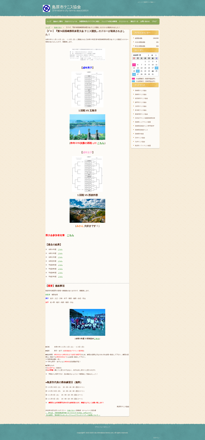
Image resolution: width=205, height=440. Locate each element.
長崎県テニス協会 (140, 90)
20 (138, 71)
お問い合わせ (145, 21)
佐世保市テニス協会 (141, 98)
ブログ (154, 21)
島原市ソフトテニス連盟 (143, 145)
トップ (49, 21)
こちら (100, 143)
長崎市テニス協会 (140, 94)
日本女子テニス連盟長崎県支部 (145, 118)
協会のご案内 (58, 21)
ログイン (156, 438)
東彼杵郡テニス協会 (141, 114)
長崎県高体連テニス (141, 130)
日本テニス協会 (140, 138)
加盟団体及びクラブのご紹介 (89, 21)
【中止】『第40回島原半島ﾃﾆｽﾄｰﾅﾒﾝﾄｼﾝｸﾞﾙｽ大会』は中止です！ (69, 413)
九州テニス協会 (140, 141)
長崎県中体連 (139, 134)
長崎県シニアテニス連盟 (143, 122)
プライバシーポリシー (102, 427)
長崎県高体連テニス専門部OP (144, 126)
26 (134, 74)
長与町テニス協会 (140, 110)
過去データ (134, 21)
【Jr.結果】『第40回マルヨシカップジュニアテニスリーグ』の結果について (72, 415)
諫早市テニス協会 (140, 102)
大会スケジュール (71, 21)
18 (156, 68)
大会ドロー (71, 410)
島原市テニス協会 (69, 9)
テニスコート (123, 21)
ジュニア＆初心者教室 (109, 21)
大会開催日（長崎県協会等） (146, 81)
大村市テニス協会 (140, 106)
